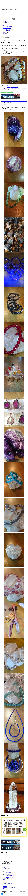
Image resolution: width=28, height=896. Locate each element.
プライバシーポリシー (8, 888)
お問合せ (5, 33)
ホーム (4, 21)
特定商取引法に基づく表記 (9, 887)
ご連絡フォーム (9, 30)
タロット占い (6, 32)
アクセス (8, 23)
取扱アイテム (6, 25)
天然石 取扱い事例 (10, 26)
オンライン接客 (7, 28)
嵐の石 (2, 89)
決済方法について (10, 29)
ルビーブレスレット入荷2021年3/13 (9, 101)
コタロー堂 (6, 88)
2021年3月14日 (8, 85)
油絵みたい (6, 89)
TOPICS (8, 36)
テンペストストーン (14, 88)
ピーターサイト (14, 87)
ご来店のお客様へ (7, 22)
